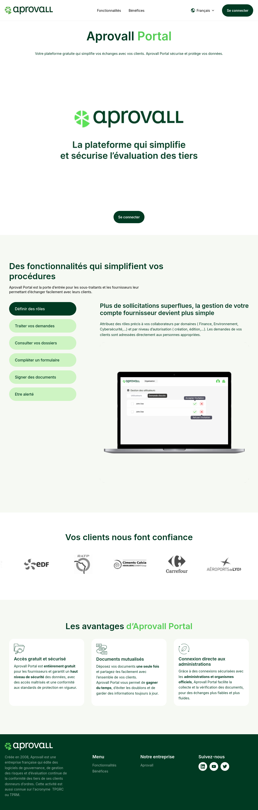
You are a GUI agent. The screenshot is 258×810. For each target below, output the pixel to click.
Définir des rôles (30, 308)
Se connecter (237, 10)
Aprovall (146, 765)
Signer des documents (35, 377)
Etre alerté (24, 394)
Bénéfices (136, 10)
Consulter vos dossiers (36, 343)
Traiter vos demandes (34, 325)
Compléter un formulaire (37, 360)
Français (200, 10)
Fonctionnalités (109, 10)
